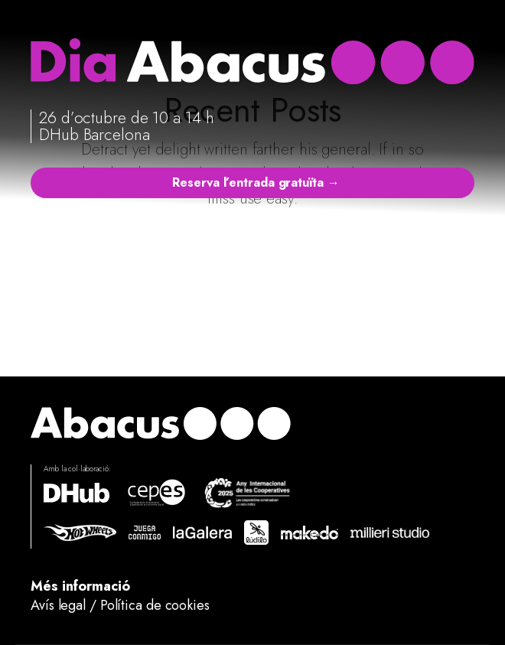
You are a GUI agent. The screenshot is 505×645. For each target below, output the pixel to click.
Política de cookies (155, 605)
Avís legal (58, 605)
